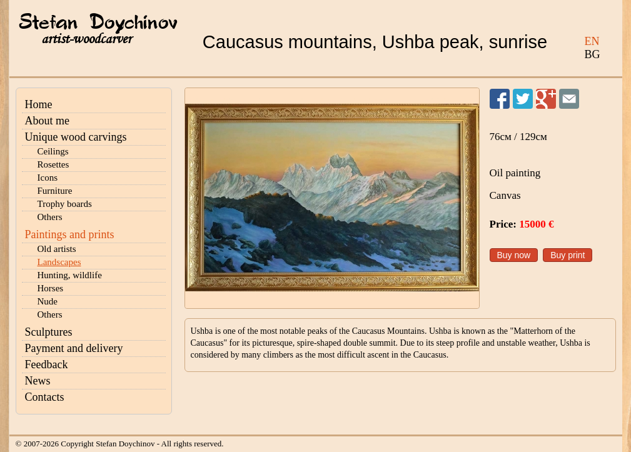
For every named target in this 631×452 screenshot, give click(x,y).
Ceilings (53, 151)
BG (592, 54)
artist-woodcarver (86, 39)
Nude (48, 301)
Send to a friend (569, 99)
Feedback (46, 364)
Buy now (514, 255)
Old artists (57, 249)
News (38, 380)
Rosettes (53, 164)
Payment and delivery (74, 348)
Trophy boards (65, 204)
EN (592, 41)
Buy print (567, 255)
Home (39, 104)
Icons (48, 178)
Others (50, 217)
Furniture (55, 191)
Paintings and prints (69, 234)
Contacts (44, 397)
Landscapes (59, 262)
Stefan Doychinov (98, 23)
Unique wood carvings (76, 137)
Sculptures (49, 332)
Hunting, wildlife (70, 275)
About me (47, 120)
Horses (51, 288)
